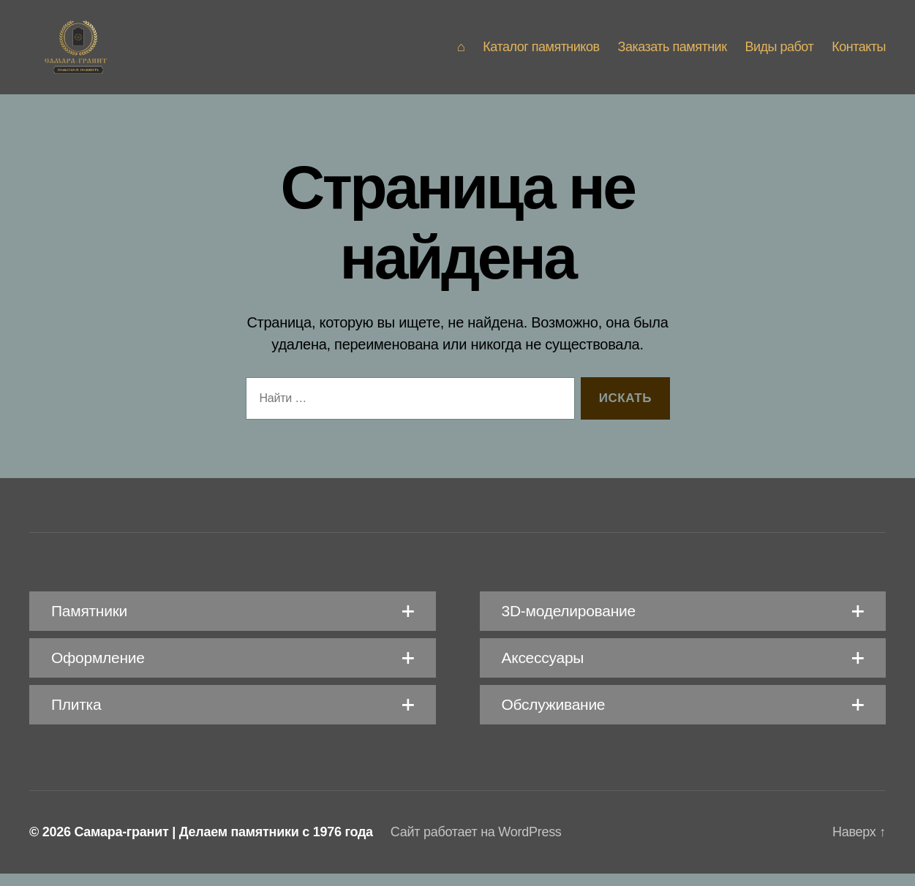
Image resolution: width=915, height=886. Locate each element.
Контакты (859, 52)
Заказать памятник (672, 52)
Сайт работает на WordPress (476, 844)
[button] (232, 623)
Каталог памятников (541, 52)
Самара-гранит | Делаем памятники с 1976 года (223, 844)
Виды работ (779, 52)
